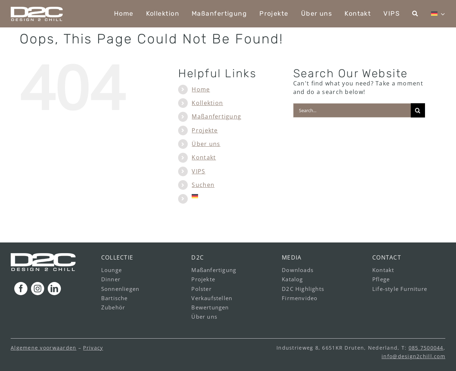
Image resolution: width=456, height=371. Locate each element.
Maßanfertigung (216, 116)
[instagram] (37, 288)
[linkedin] (54, 288)
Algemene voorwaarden (44, 347)
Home (201, 89)
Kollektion (207, 103)
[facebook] (20, 288)
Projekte (205, 130)
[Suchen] (415, 13)
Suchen (203, 185)
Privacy (93, 347)
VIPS (198, 171)
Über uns (206, 144)
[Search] (418, 110)
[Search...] (352, 110)
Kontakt (204, 157)
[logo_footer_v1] (43, 256)
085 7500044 (426, 347)
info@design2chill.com (413, 356)
